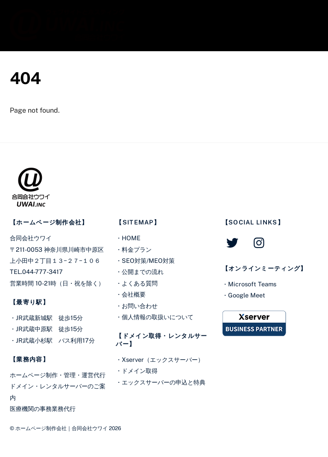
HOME (131, 238)
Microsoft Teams (252, 284)
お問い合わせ (140, 305)
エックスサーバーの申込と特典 (163, 382)
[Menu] (306, 11)
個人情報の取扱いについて (157, 316)
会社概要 (134, 294)
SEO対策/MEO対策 (148, 260)
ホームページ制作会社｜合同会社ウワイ (61, 428)
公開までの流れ (143, 271)
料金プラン (137, 249)
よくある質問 (140, 283)
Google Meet (246, 295)
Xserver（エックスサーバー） (163, 359)
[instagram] (261, 242)
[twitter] (234, 242)
